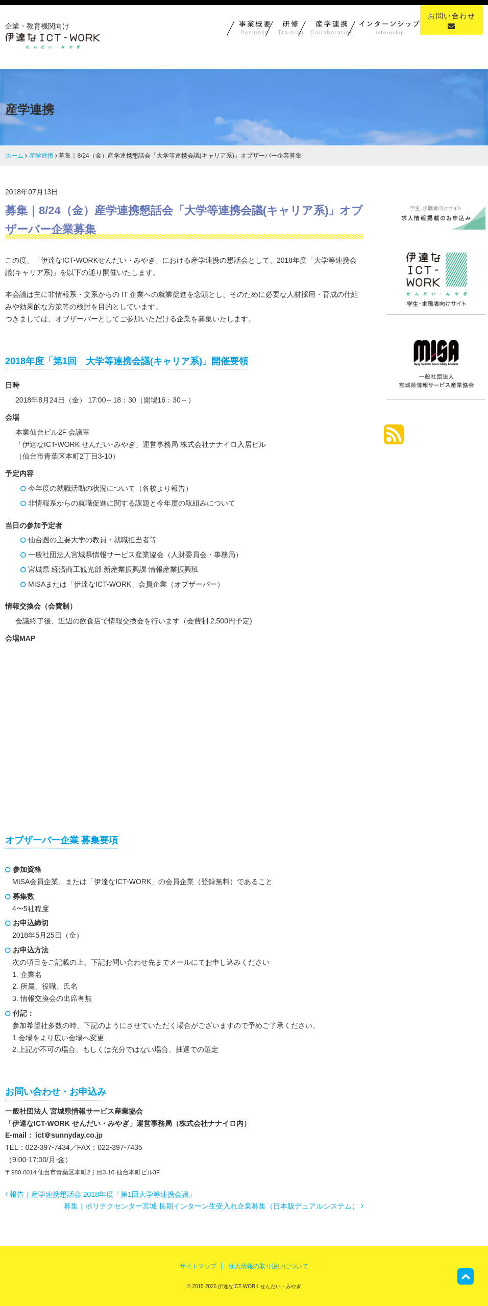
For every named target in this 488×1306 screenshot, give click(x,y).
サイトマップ (198, 1266)
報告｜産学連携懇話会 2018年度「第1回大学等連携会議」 (100, 1194)
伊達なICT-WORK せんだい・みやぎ (258, 1286)
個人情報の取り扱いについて (268, 1266)
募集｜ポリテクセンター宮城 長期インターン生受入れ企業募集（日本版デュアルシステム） (213, 1206)
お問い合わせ (451, 21)
